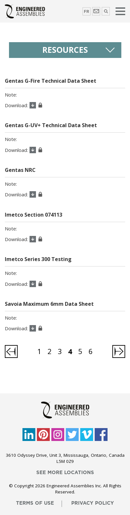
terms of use (35, 503)
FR (86, 12)
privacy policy (92, 503)
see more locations (65, 472)
